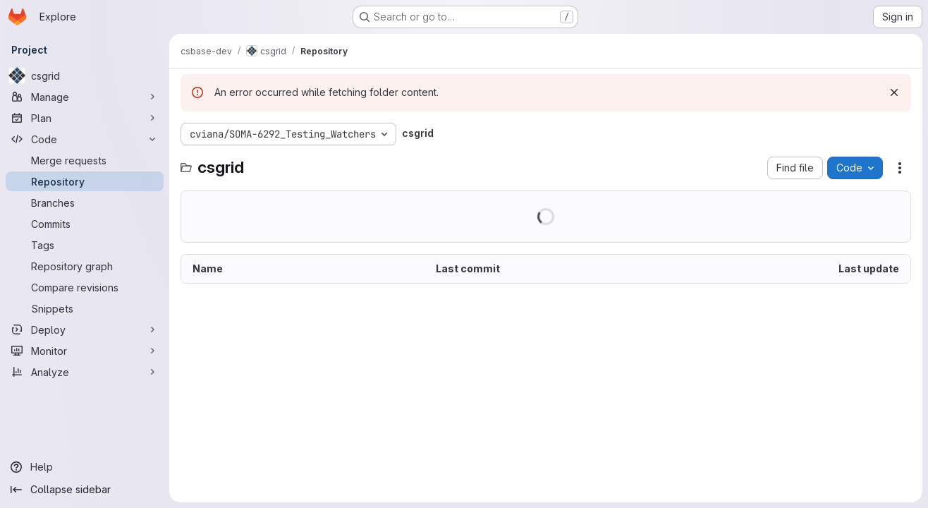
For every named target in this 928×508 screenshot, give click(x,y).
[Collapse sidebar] (85, 490)
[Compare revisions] (85, 287)
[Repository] (85, 181)
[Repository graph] (85, 266)
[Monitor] (85, 351)
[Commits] (85, 224)
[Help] (85, 467)
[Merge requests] (85, 160)
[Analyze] (85, 372)
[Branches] (85, 202)
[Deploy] (85, 329)
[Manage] (85, 97)
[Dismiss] (894, 92)
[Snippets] (85, 308)
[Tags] (85, 245)
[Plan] (85, 118)
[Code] (85, 139)
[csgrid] (85, 75)
